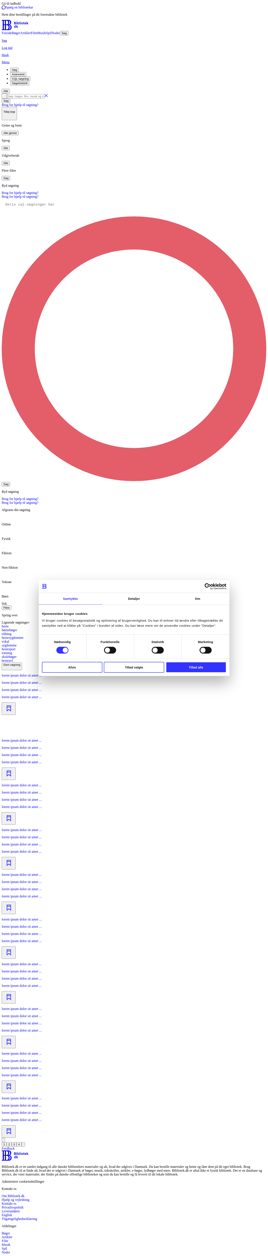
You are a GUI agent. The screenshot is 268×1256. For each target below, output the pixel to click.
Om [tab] (197, 598)
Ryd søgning (10, 185)
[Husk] (134, 55)
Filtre (6, 607)
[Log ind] (134, 48)
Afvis (72, 667)
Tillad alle (196, 667)
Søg (5, 100)
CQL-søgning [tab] (20, 78)
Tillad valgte (134, 667)
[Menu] (134, 62)
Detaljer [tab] (134, 598)
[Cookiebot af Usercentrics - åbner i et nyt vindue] (207, 586)
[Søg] (134, 41)
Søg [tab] (14, 69)
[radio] (134, 520)
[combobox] (134, 96)
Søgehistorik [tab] (20, 83)
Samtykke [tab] (70, 598)
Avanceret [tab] (18, 74)
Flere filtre (9, 170)
